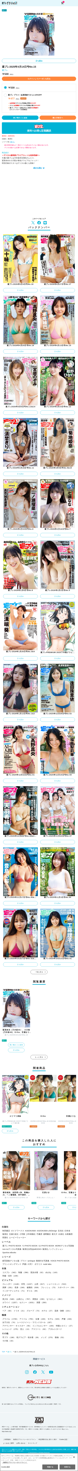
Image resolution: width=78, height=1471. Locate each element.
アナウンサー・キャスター (16, 1326)
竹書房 (39, 1234)
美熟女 (38, 1299)
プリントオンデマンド (11, 1264)
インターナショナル (14, 1291)
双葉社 (5, 1237)
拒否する (67, 1467)
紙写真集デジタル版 (10, 1261)
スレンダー (11, 1284)
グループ (34, 1311)
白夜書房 (69, 1234)
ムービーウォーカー (17, 1237)
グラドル (10, 1319)
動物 (60, 1337)
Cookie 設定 (63, 1439)
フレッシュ (49, 1287)
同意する (50, 1467)
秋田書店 (6, 1231)
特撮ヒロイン (65, 1326)
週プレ (5, 70)
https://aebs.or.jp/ (6, 1431)
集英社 (5, 1234)
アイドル (26, 1319)
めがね (52, 1272)
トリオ (20, 1311)
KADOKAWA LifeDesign (47, 1231)
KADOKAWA (30, 1231)
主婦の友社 (13, 1234)
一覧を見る (39, 972)
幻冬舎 (67, 1231)
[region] (39, 1462)
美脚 (8, 1287)
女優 (41, 1319)
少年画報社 (31, 1234)
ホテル (48, 1311)
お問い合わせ (20, 1443)
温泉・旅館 (63, 1311)
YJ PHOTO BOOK (30, 1246)
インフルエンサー (43, 1326)
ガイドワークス (17, 1231)
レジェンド (10, 1329)
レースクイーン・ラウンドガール (35, 1322)
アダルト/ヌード (55, 1329)
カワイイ (10, 1302)
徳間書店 (47, 1234)
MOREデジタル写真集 (64, 1246)
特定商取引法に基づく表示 (48, 1439)
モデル (54, 1319)
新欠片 (54, 1234)
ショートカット (57, 1284)
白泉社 (61, 1234)
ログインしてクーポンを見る (39, 79)
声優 (67, 1319)
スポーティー (66, 1287)
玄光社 (61, 1231)
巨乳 (27, 1284)
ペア (7, 1311)
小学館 (22, 1234)
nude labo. (47, 1264)
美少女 (8, 1299)
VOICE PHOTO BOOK (59, 1261)
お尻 (40, 1284)
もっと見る (39, 1057)
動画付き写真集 (42, 1261)
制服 (24, 1272)
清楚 (42, 1302)
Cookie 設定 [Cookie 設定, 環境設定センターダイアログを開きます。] (5, 1467)
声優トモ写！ (28, 1264)
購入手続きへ (58, 117)
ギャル (33, 1291)
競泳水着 (37, 1272)
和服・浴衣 (10, 1276)
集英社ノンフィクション (52, 1249)
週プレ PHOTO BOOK (11, 1246)
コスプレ (9, 1272)
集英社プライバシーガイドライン (24, 1439)
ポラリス (38, 1264)
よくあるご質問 (8, 1443)
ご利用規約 (7, 1439)
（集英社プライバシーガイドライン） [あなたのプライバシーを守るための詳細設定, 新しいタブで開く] (15, 1462)
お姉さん (23, 1299)
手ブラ (8, 1337)
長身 (20, 1287)
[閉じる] (74, 1457)
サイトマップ (32, 1443)
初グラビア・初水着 (28, 1337)
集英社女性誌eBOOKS (32, 1249)
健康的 (33, 1287)
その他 (8, 1341)
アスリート (39, 1329)
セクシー (27, 1302)
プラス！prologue (27, 1261)
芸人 (25, 1329)
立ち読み (39, 61)
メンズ (47, 1337)
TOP (3, 1352)
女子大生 (9, 1322)
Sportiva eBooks (9, 1252)
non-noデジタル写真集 (11, 1249)
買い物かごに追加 (20, 117)
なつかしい (55, 1299)
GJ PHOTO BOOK (46, 1246)
